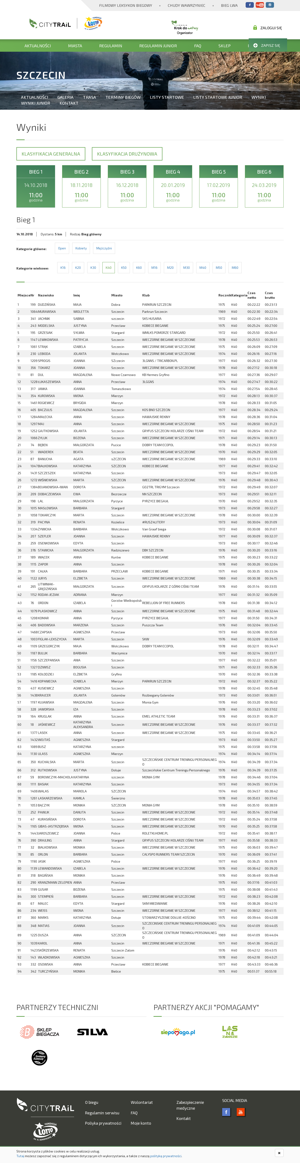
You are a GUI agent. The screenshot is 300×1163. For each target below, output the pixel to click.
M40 (202, 268)
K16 (63, 268)
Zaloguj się (267, 27)
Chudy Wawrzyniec (186, 5)
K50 (124, 268)
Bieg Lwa (229, 5)
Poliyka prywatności (103, 1123)
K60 (139, 268)
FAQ (197, 45)
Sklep (224, 45)
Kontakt (69, 103)
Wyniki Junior (35, 103)
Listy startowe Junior (217, 97)
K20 (78, 268)
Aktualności (38, 45)
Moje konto (141, 1123)
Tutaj (20, 1156)
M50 (219, 268)
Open (62, 248)
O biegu (91, 1102)
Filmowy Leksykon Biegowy (125, 5)
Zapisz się (266, 45)
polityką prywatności (165, 1156)
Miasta (75, 45)
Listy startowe (167, 97)
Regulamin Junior (158, 45)
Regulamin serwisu (102, 1112)
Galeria (65, 97)
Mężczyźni (104, 248)
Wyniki (258, 97)
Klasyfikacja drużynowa (127, 154)
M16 (154, 268)
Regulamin (110, 45)
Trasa (89, 97)
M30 (186, 268)
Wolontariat (142, 1102)
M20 (170, 268)
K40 (109, 268)
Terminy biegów (123, 97)
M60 (235, 268)
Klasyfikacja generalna (51, 154)
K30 (93, 268)
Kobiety (81, 248)
